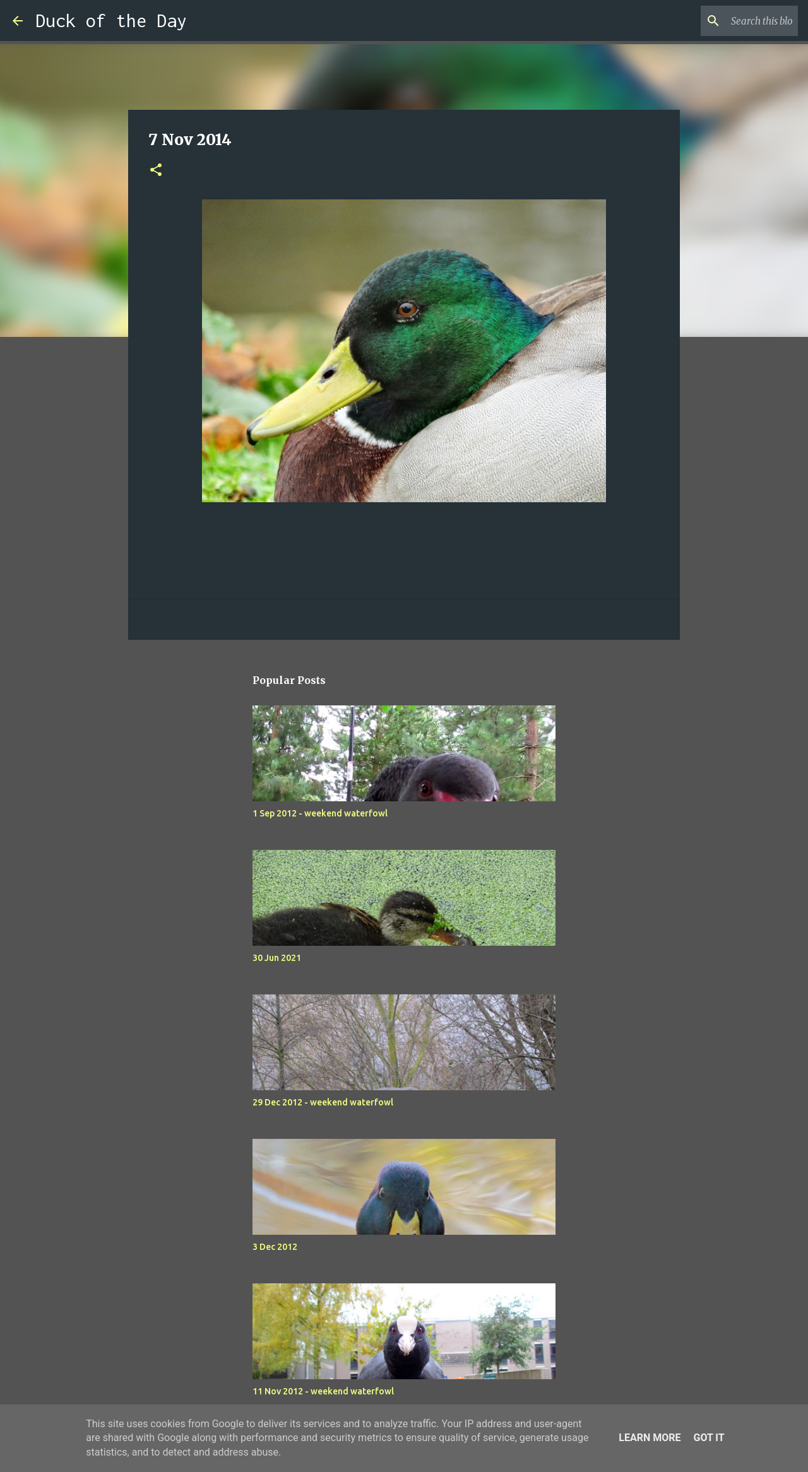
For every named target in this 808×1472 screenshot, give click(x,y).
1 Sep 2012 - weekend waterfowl (320, 813)
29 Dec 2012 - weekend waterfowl (322, 1102)
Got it (708, 1438)
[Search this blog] (731, 21)
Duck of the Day (111, 20)
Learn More (649, 1438)
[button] (155, 170)
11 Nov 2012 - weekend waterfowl (323, 1391)
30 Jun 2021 (276, 958)
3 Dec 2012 (274, 1247)
